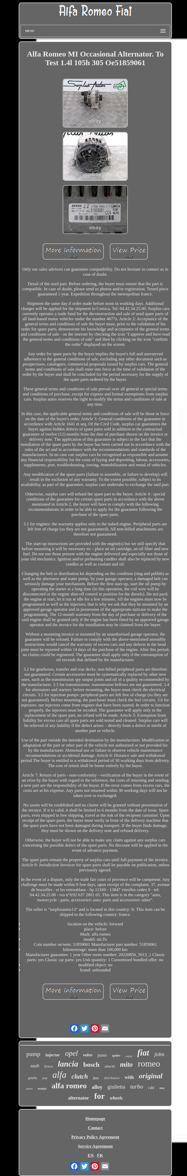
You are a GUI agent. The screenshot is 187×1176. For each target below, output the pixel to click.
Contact (95, 1127)
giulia (32, 1078)
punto (102, 1055)
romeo (149, 1063)
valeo (87, 1054)
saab (34, 1065)
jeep (44, 1078)
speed (29, 1088)
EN (91, 1155)
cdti (151, 1087)
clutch (79, 1076)
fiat (143, 1052)
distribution (112, 1078)
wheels (116, 1098)
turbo (136, 1086)
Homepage (95, 1118)
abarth (110, 1066)
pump (33, 1054)
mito (126, 1064)
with (129, 1077)
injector (52, 1054)
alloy (97, 1087)
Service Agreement (95, 1146)
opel (71, 1053)
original (150, 1076)
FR (100, 1155)
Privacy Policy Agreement (95, 1137)
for (99, 1096)
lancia (68, 1063)
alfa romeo (69, 1085)
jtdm (159, 1054)
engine (129, 1056)
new (161, 1088)
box (96, 1078)
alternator (78, 1098)
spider (116, 1055)
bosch (91, 1064)
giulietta (116, 1087)
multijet (42, 1088)
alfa (59, 1075)
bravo (48, 1066)
